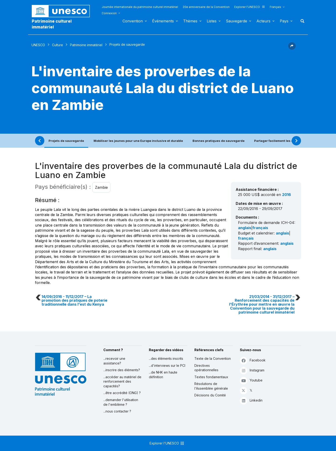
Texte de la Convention (212, 358)
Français (275, 7)
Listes (212, 21)
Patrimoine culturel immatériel (52, 24)
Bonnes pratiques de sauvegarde (218, 141)
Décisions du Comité (210, 395)
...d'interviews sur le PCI (167, 365)
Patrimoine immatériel (86, 45)
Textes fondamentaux (211, 377)
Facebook (253, 360)
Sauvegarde (236, 21)
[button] (292, 48)
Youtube (251, 380)
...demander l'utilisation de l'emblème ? (120, 402)
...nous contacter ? (117, 411)
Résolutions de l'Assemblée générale (211, 386)
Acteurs (263, 21)
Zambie (101, 187)
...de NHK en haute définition (163, 374)
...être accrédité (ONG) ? (122, 393)
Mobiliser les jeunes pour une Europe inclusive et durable (138, 141)
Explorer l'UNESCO (249, 7)
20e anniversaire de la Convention (206, 7)
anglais (244, 227)
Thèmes (190, 21)
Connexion (109, 13)
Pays (284, 21)
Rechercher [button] (301, 21)
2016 (286, 194)
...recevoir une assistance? (114, 361)
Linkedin (251, 400)
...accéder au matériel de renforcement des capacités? (122, 381)
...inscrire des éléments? (121, 370)
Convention (132, 21)
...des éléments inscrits (166, 358)
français (260, 227)
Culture (57, 45)
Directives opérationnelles (206, 368)
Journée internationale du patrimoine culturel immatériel (140, 7)
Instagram (252, 370)
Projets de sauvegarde (66, 141)
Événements (163, 21)
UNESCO (38, 45)
